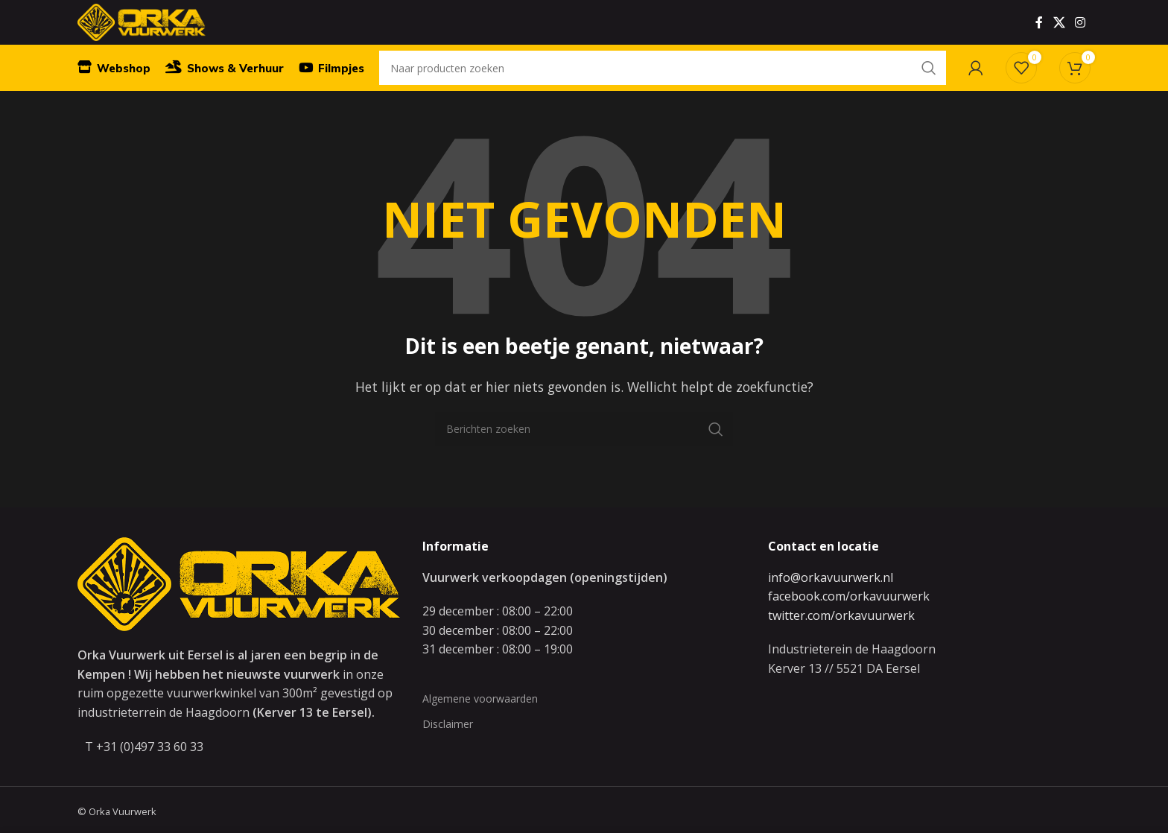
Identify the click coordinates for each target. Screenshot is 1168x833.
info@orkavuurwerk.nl (830, 606)
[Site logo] (161, 32)
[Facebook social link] (1039, 33)
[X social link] (1059, 33)
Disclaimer (447, 752)
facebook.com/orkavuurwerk (849, 624)
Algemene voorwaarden (480, 727)
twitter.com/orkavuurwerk (841, 644)
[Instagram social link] (1080, 33)
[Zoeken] (662, 93)
